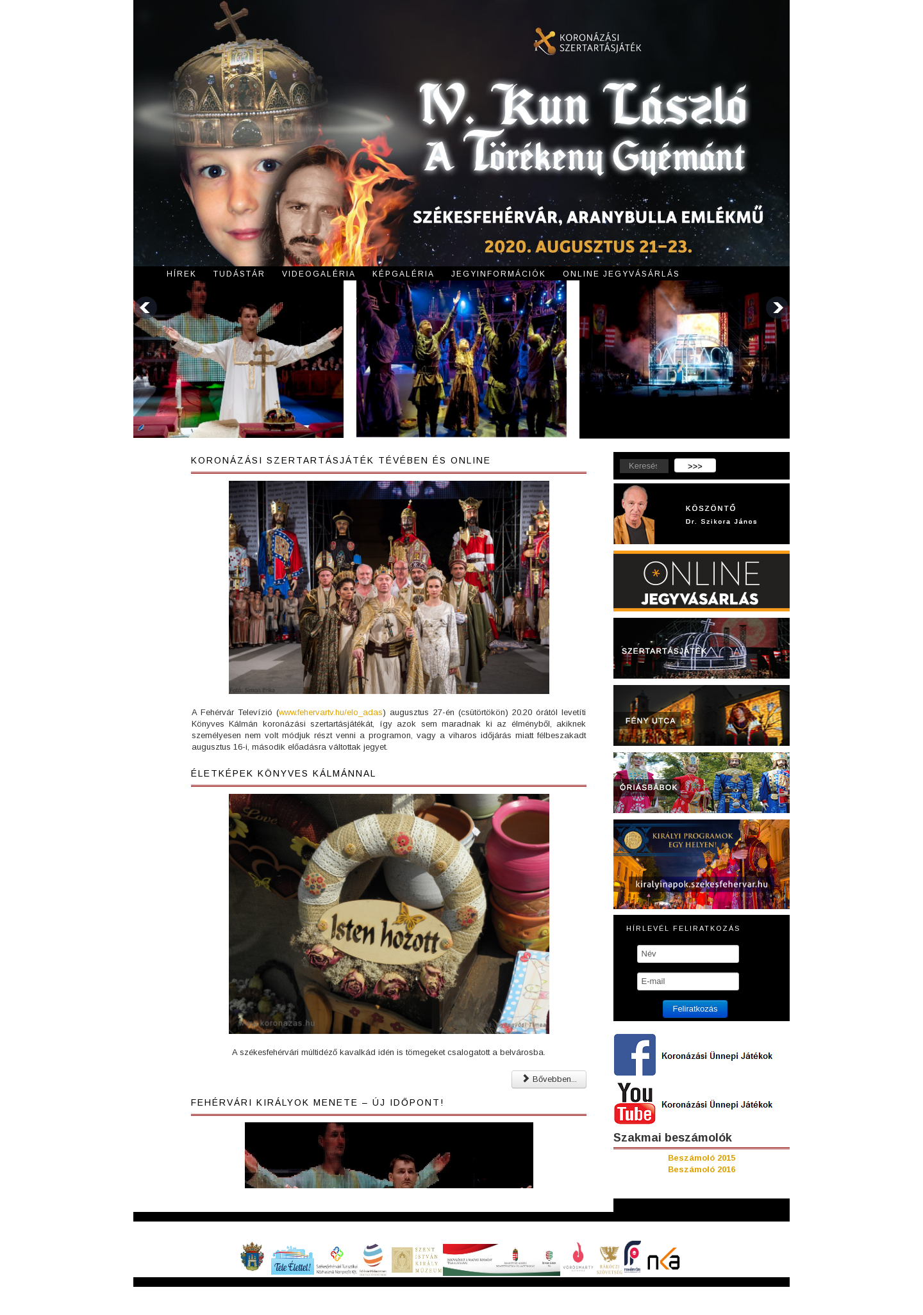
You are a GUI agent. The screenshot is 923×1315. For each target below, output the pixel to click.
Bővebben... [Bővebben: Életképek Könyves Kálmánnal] (549, 1079)
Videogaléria (319, 274)
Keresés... (613, 458)
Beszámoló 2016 (701, 1169)
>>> (695, 466)
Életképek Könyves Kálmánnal (283, 773)
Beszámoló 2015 (701, 1158)
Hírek (182, 274)
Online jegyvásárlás (621, 274)
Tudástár (239, 274)
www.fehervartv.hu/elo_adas (331, 712)
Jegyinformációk (498, 274)
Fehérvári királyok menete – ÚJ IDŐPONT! (317, 1102)
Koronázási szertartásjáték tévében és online (341, 460)
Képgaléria (403, 274)
